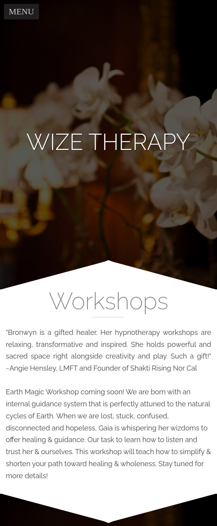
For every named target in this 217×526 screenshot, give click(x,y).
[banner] (108, 142)
